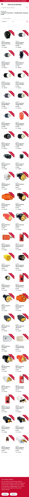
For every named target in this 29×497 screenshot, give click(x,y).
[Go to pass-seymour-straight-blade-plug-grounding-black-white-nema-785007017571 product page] (7, 60)
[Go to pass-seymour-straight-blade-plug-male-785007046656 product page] (7, 243)
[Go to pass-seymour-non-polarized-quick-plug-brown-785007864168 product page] (21, 243)
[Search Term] (14, 7)
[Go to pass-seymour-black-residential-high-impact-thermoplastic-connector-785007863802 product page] (21, 202)
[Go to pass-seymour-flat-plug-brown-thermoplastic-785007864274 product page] (7, 405)
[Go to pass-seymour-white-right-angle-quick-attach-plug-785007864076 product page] (21, 384)
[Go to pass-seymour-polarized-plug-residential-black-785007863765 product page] (21, 425)
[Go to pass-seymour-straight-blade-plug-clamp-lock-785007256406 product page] (21, 101)
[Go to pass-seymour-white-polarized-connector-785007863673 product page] (7, 344)
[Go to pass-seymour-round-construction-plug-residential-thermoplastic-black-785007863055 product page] (7, 303)
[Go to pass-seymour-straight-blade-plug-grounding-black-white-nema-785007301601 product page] (7, 101)
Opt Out (13, 494)
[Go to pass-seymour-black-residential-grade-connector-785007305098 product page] (7, 162)
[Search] (27, 7)
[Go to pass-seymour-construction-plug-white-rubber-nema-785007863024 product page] (21, 405)
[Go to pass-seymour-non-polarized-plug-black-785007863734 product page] (7, 425)
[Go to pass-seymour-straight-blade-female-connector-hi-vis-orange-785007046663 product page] (21, 121)
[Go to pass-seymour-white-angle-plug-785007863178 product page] (7, 182)
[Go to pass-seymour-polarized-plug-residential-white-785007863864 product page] (21, 445)
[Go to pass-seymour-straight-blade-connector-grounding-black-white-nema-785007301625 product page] (21, 40)
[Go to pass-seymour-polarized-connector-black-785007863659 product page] (7, 324)
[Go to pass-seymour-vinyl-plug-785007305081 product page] (7, 283)
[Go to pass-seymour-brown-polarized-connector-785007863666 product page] (21, 324)
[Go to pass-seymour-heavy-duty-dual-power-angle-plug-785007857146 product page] (7, 40)
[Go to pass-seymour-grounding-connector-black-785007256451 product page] (21, 81)
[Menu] (2, 4)
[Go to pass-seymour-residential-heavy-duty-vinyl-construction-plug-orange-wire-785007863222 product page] (21, 303)
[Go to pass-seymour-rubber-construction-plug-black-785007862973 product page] (21, 222)
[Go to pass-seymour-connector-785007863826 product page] (7, 222)
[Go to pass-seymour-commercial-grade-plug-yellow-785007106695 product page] (7, 263)
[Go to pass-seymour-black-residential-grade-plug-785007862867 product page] (21, 263)
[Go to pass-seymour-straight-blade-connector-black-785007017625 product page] (7, 141)
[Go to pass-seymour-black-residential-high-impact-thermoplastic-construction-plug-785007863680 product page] (7, 364)
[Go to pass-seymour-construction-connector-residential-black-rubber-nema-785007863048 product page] (21, 60)
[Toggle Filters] (27, 21)
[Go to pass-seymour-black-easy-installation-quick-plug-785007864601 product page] (21, 283)
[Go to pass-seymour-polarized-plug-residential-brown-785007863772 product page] (7, 445)
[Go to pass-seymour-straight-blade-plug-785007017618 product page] (21, 141)
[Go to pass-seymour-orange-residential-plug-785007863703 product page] (21, 364)
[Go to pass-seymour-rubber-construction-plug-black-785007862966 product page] (21, 182)
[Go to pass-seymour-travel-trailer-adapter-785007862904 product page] (21, 162)
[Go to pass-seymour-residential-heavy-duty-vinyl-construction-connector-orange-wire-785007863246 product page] (7, 202)
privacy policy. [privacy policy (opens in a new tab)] (14, 486)
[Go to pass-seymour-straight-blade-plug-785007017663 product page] (7, 121)
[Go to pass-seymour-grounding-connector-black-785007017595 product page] (7, 81)
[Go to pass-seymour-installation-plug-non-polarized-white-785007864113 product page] (21, 344)
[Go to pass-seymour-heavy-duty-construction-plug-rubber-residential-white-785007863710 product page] (7, 384)
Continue (5, 494)
